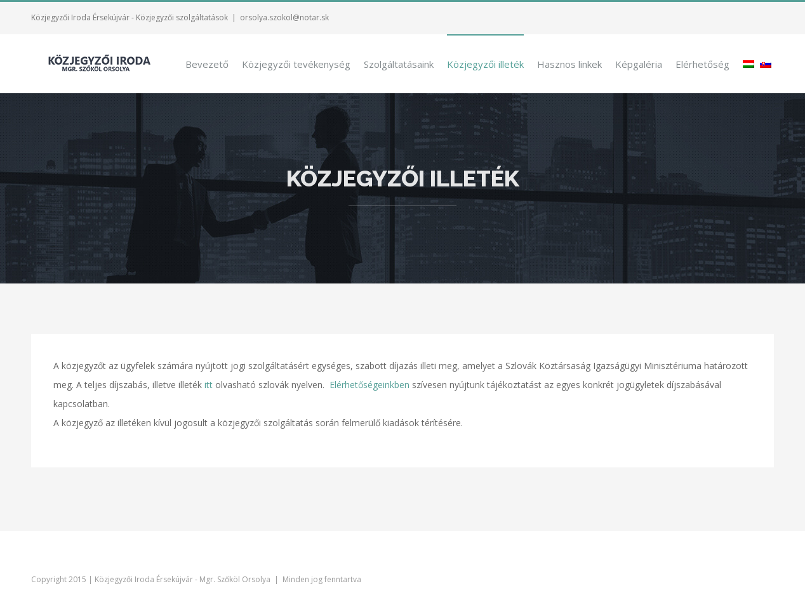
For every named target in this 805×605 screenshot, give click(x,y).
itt (208, 384)
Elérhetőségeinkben (369, 384)
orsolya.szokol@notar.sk (284, 17)
